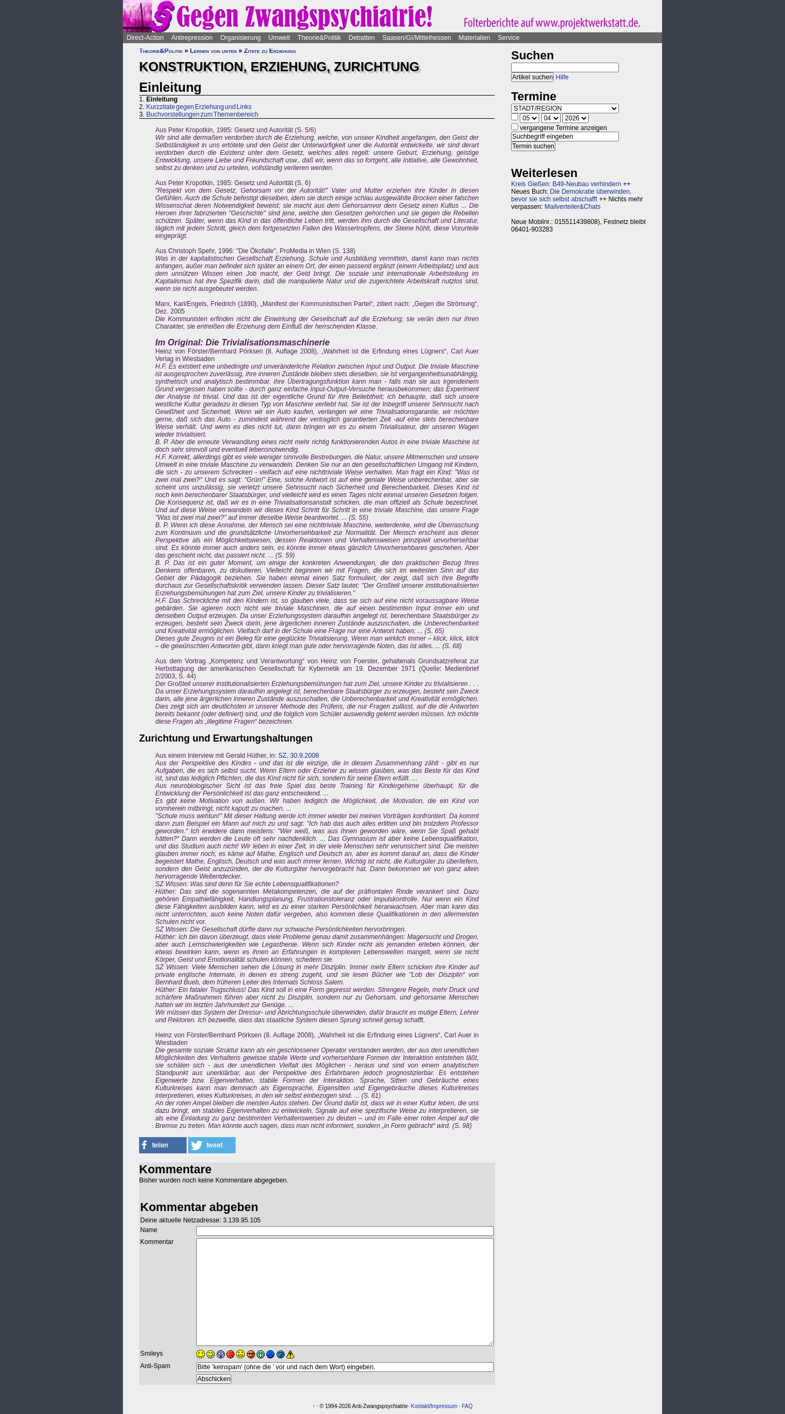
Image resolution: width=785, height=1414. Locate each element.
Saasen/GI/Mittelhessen (416, 38)
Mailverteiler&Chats (573, 206)
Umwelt (279, 38)
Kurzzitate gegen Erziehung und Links (198, 107)
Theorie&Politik (319, 38)
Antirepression (192, 38)
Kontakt (420, 1406)
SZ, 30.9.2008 (298, 755)
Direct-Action (145, 38)
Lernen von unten (213, 51)
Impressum (444, 1406)
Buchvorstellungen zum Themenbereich (202, 114)
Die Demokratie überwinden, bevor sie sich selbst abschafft (571, 195)
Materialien (475, 38)
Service (508, 38)
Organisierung (240, 38)
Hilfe (562, 77)
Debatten (362, 38)
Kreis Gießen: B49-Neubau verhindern (566, 184)
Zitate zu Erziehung (269, 51)
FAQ (467, 1406)
